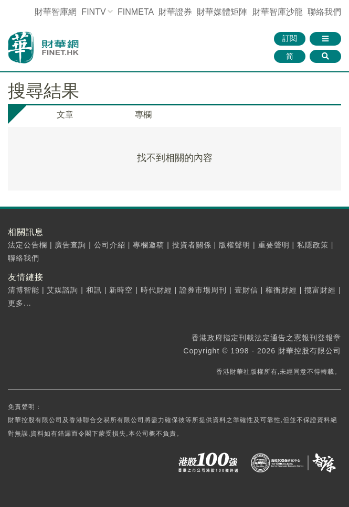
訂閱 (289, 38)
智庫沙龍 (277, 11)
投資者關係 (191, 245)
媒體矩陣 (222, 11)
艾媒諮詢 (62, 290)
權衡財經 (281, 290)
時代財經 (156, 290)
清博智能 (23, 290)
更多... (19, 303)
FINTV (93, 11)
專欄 (143, 114)
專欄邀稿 (148, 245)
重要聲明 (274, 245)
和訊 (94, 290)
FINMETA (135, 11)
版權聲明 (234, 245)
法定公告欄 (27, 245)
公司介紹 (109, 245)
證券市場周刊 (203, 290)
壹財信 (246, 290)
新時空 (121, 290)
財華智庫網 (56, 11)
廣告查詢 (70, 245)
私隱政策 (313, 245)
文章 (65, 114)
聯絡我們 (324, 11)
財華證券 (175, 11)
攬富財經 (320, 290)
